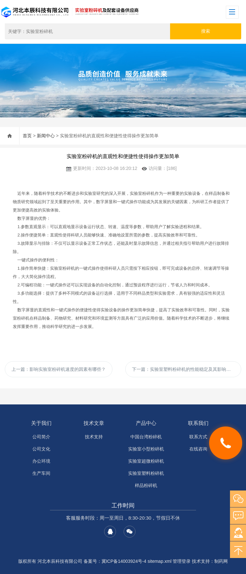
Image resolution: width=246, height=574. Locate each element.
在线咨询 (198, 448)
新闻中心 (46, 135)
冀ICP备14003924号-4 (124, 561)
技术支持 (94, 436)
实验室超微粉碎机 (146, 461)
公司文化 (41, 448)
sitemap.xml (160, 561)
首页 (27, 135)
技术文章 (94, 423)
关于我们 (41, 423)
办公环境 (41, 461)
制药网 (221, 561)
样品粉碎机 (146, 485)
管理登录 (182, 561)
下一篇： (183, 369)
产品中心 (146, 423)
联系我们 (198, 423)
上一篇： (59, 369)
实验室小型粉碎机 (146, 448)
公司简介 (41, 436)
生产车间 (41, 473)
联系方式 (198, 436)
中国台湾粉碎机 (146, 436)
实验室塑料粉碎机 (146, 473)
